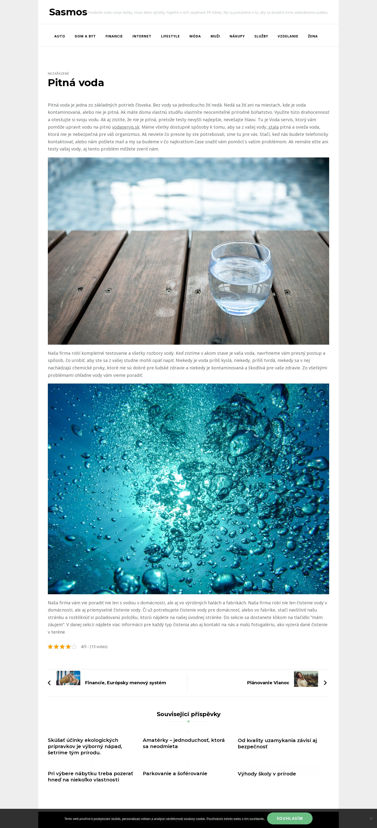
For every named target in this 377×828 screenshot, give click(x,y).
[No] (371, 818)
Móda (195, 36)
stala (273, 127)
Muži (215, 36)
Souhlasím (290, 818)
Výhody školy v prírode (267, 774)
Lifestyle (170, 36)
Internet (141, 36)
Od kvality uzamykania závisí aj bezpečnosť (277, 744)
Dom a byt (85, 36)
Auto (59, 36)
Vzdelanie (288, 36)
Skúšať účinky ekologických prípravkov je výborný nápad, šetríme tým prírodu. (85, 746)
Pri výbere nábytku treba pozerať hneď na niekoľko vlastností (90, 777)
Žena (313, 36)
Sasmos (68, 12)
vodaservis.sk (125, 127)
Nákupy (237, 36)
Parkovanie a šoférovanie (175, 773)
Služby (261, 36)
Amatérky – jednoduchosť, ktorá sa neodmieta (184, 743)
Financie (114, 36)
